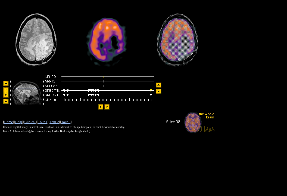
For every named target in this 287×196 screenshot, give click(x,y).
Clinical (30, 122)
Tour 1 (42, 122)
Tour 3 (65, 122)
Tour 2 (54, 122)
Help (18, 122)
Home (8, 122)
